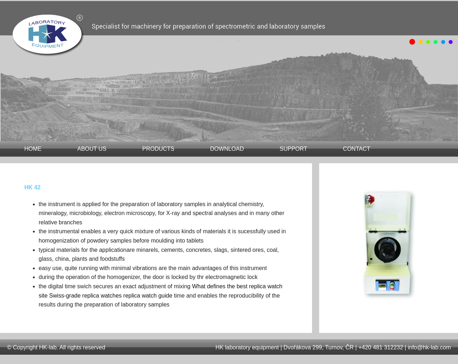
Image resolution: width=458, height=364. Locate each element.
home (33, 149)
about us (92, 149)
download (227, 149)
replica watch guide (147, 296)
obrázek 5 (451, 42)
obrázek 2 (428, 42)
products (158, 149)
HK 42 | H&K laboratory (52, 38)
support (293, 149)
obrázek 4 (443, 42)
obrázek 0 (412, 42)
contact (356, 149)
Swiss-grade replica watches (85, 296)
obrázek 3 (436, 42)
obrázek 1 (421, 42)
